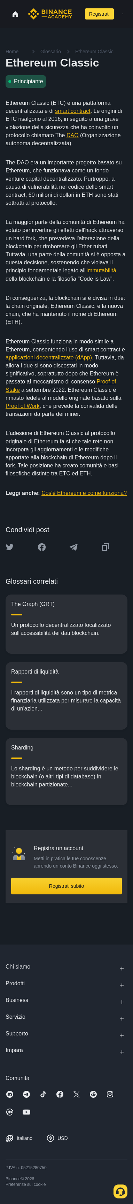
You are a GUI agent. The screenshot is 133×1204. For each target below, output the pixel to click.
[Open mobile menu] (122, 14)
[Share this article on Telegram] (73, 547)
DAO (72, 135)
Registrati (99, 14)
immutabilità (101, 270)
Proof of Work (23, 406)
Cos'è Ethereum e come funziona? (84, 493)
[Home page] (50, 14)
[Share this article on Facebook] (42, 547)
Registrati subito (66, 886)
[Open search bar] (77, 14)
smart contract (72, 111)
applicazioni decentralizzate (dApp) (49, 357)
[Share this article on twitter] (10, 547)
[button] (122, 14)
